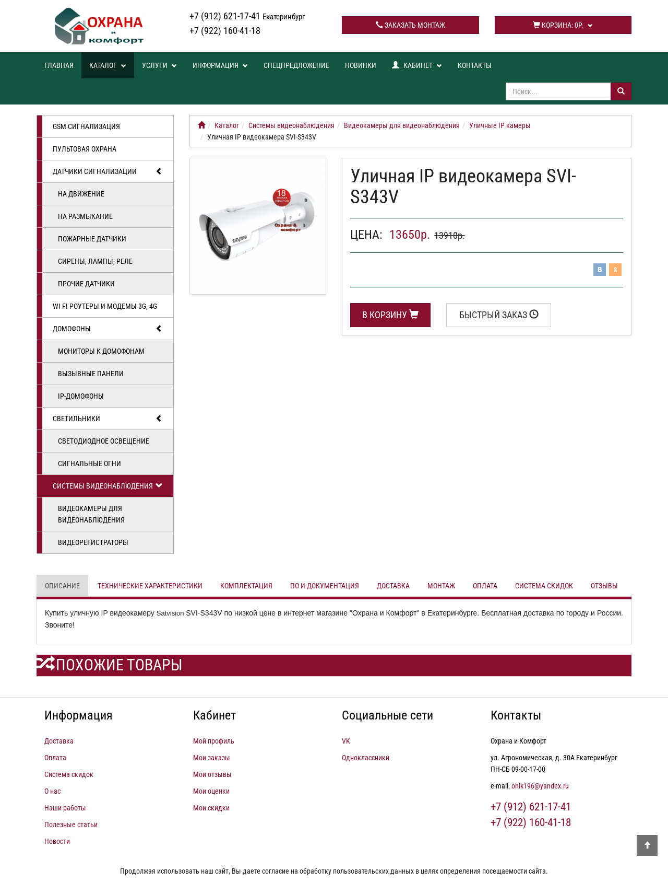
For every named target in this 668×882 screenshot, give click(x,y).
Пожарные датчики (92, 239)
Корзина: (563, 25)
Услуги (159, 65)
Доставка (393, 586)
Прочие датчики (86, 284)
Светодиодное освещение (103, 441)
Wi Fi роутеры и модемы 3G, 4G (105, 306)
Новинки (360, 65)
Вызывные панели (91, 373)
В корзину (390, 314)
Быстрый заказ (499, 314)
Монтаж (441, 586)
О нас (52, 791)
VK (346, 741)
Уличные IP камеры (500, 125)
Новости (57, 841)
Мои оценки (211, 791)
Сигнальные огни (89, 463)
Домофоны (108, 328)
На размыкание (85, 216)
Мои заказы (211, 757)
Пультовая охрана (84, 149)
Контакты (475, 65)
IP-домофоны (81, 396)
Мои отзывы (212, 774)
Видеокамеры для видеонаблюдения (91, 514)
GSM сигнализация (86, 126)
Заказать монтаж (410, 25)
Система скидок (544, 586)
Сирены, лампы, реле (95, 261)
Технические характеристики (150, 586)
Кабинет (417, 65)
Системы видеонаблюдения (108, 486)
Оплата (485, 586)
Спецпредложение (296, 65)
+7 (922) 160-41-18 (224, 30)
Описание (62, 586)
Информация (220, 65)
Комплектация (246, 586)
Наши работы (65, 808)
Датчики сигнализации (108, 171)
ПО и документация (324, 586)
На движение (81, 194)
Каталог (107, 65)
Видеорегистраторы (93, 542)
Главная (59, 65)
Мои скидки (211, 808)
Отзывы (604, 586)
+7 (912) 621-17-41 (247, 15)
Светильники (108, 418)
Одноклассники (365, 757)
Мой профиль (213, 741)
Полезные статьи (71, 824)
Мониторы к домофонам (101, 351)
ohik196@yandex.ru (540, 786)
